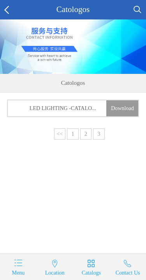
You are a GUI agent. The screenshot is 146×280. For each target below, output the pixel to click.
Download (122, 108)
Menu (18, 273)
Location (55, 273)
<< (60, 134)
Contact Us (128, 273)
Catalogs (91, 273)
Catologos (73, 9)
